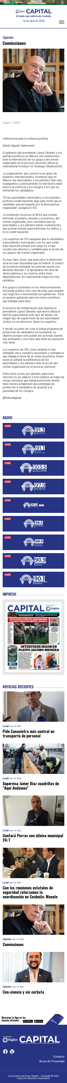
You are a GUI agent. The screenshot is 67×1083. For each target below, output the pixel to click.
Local (6, 726)
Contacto (58, 1056)
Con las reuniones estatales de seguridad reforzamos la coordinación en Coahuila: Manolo (30, 892)
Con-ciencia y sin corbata (23, 992)
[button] (61, 22)
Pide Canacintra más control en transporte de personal (28, 733)
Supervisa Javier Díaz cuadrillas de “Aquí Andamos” (31, 785)
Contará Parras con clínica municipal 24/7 (33, 837)
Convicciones (13, 944)
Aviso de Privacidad (51, 1061)
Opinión (8, 38)
